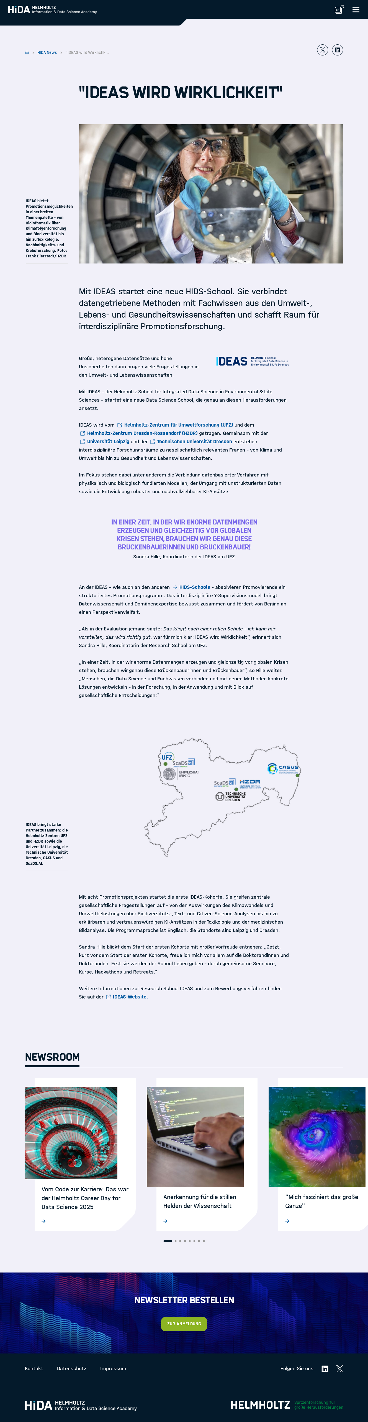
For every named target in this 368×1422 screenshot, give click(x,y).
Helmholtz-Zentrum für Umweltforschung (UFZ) (178, 425)
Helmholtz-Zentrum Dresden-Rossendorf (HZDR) (142, 433)
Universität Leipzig (108, 441)
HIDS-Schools (194, 587)
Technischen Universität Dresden (194, 441)
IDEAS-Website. (130, 997)
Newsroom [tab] (52, 1057)
